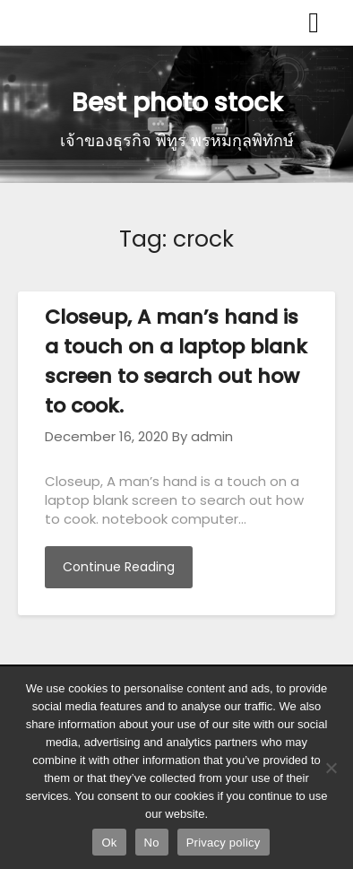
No (151, 842)
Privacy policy (223, 842)
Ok (108, 842)
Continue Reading (119, 567)
